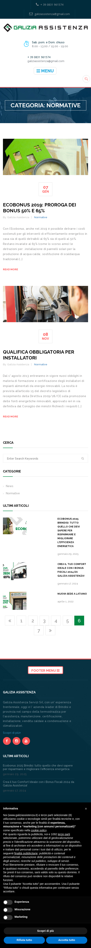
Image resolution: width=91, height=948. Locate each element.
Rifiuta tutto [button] (24, 940)
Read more (10, 269)
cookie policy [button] (38, 830)
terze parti (64, 834)
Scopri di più (12, 732)
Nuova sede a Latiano (72, 593)
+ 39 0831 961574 (49, 4)
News (9, 486)
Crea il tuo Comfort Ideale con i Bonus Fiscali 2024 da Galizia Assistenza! (71, 570)
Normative (40, 217)
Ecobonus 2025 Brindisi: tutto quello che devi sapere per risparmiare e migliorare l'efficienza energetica (68, 533)
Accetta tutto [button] (66, 940)
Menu (45, 70)
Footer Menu (45, 670)
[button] (86, 809)
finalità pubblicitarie (26, 853)
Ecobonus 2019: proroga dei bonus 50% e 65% (39, 207)
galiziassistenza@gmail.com (49, 14)
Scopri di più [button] (45, 930)
